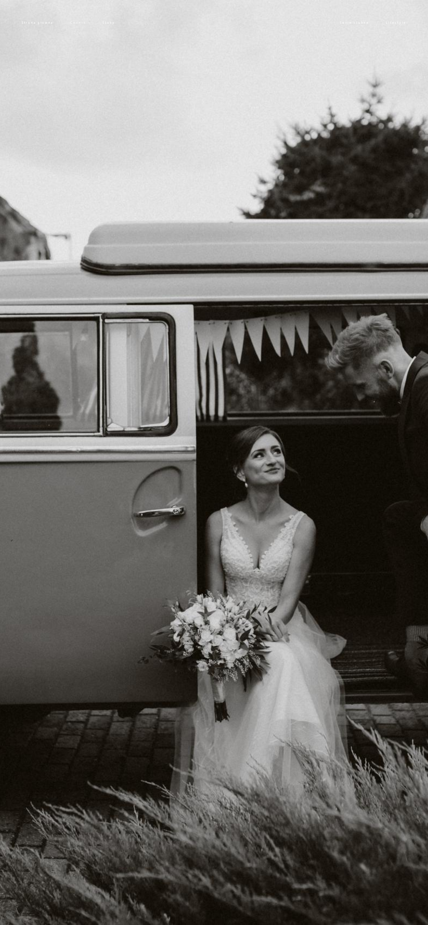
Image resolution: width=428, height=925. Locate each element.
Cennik (78, 22)
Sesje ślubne (354, 22)
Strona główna (38, 22)
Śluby (109, 22)
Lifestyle (396, 22)
